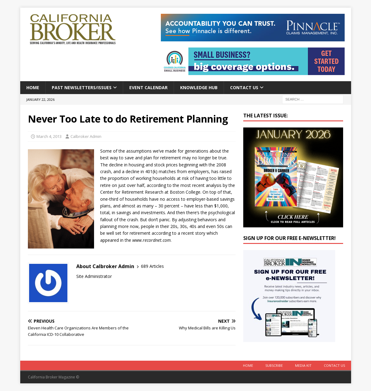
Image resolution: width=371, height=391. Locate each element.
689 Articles (152, 266)
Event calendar (148, 87)
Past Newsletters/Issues (82, 87)
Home (32, 87)
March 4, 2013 (49, 136)
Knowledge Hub (199, 87)
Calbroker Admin (85, 136)
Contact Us (244, 87)
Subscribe (274, 365)
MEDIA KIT (303, 365)
